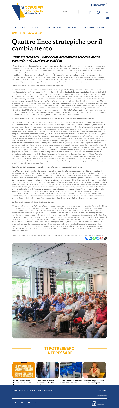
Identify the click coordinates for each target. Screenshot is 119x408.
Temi (33, 28)
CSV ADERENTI (23, 390)
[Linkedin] (90, 238)
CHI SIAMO (15, 390)
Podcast (72, 28)
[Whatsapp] (94, 238)
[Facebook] (86, 238)
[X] (105, 238)
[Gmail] (101, 238)
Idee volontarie (52, 28)
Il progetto (18, 28)
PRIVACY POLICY (42, 390)
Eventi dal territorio (95, 28)
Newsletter (99, 5)
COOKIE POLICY (50, 390)
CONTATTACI (32, 390)
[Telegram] (98, 238)
